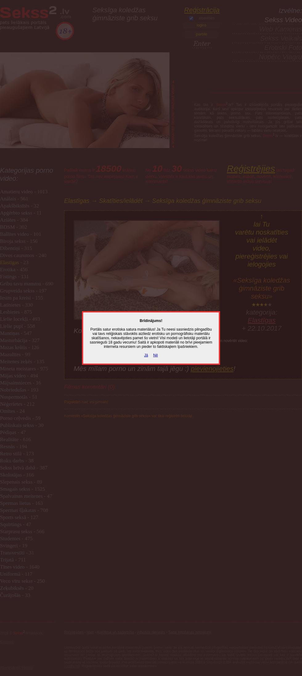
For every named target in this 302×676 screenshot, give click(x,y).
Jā (146, 355)
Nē (155, 355)
